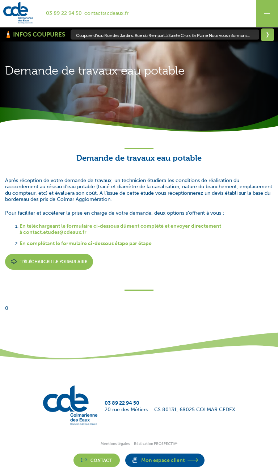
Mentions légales (115, 444)
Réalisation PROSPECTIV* (156, 444)
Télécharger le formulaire (49, 261)
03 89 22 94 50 (64, 13)
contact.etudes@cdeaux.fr (55, 232)
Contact (96, 460)
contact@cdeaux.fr (106, 13)
